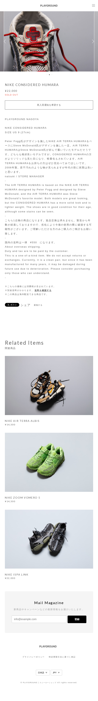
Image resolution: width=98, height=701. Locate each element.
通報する (38, 305)
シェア (25, 305)
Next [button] (92, 41)
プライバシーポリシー (33, 657)
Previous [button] (6, 41)
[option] (49, 41)
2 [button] (49, 74)
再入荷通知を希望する (49, 105)
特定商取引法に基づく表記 (62, 657)
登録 (77, 619)
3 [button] (51, 74)
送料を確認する (43, 290)
